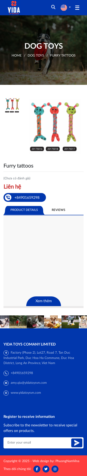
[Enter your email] (38, 442)
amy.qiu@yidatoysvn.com (29, 382)
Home (17, 55)
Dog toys (36, 55)
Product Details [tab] (24, 210)
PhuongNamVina (67, 461)
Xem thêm (43, 301)
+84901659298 (22, 373)
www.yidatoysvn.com (26, 392)
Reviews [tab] (58, 210)
